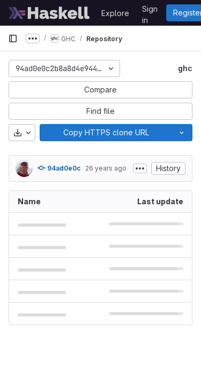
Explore (115, 13)
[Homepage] (49, 12)
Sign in (150, 10)
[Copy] (106, 132)
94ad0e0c (59, 168)
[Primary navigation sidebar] (12, 38)
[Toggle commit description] (140, 168)
